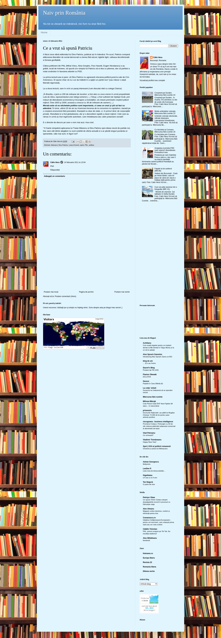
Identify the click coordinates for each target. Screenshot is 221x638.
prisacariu (147, 410)
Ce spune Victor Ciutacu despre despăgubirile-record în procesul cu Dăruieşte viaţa (156, 502)
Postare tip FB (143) (151, 370)
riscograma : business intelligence (158, 422)
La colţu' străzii (149, 388)
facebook (146, 540)
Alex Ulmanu (148, 509)
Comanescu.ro (149, 518)
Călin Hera (54, 162)
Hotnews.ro (148, 553)
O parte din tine (149, 484)
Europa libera (149, 558)
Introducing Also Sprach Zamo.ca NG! (157, 357)
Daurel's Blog (149, 368)
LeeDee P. (147, 468)
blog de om (148, 361)
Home (44, 32)
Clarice (118, 88)
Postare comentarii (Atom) (65, 296)
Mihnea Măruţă (149, 401)
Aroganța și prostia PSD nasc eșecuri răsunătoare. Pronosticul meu (165, 150)
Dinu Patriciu (63, 145)
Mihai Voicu (71, 66)
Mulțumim (146, 464)
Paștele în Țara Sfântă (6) (153, 383)
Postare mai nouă (51, 292)
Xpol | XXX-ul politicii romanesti (157, 446)
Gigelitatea (147, 475)
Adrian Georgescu (151, 462)
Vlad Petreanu (149, 433)
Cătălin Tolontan (150, 529)
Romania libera (149, 567)
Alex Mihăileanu (150, 538)
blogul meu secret (113, 307)
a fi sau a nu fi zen (150, 478)
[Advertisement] (87, 268)
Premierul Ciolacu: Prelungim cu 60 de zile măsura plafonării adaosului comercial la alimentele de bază (159, 426)
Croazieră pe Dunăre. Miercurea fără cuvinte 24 (165, 94)
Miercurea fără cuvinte (152, 397)
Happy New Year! (149, 442)
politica (91, 145)
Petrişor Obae (149, 497)
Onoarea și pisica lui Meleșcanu (155, 449)
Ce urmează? (148, 435)
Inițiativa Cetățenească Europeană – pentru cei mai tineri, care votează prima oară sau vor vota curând (158, 522)
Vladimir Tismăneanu (152, 440)
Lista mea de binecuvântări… (154, 471)
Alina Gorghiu (84, 66)
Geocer (146, 381)
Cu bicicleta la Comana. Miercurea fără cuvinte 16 (165, 131)
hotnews (61, 68)
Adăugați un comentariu (54, 176)
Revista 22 (147, 562)
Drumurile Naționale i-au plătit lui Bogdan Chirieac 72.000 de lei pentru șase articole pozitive (159, 415)
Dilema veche (149, 571)
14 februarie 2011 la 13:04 (74, 162)
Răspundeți (55, 170)
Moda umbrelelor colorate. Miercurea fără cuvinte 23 (165, 112)
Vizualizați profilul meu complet (152, 80)
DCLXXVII (147, 377)
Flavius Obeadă (150, 374)
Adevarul (54, 145)
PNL (86, 145)
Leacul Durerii (74, 145)
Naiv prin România (64, 13)
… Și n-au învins (149, 363)
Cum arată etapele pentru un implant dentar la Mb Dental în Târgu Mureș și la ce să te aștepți (158, 347)
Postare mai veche (122, 292)
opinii (82, 145)
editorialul (64, 54)
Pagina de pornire (86, 292)
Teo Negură (148, 482)
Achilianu (147, 343)
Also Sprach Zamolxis (152, 354)
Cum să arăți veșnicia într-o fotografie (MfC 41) (166, 188)
